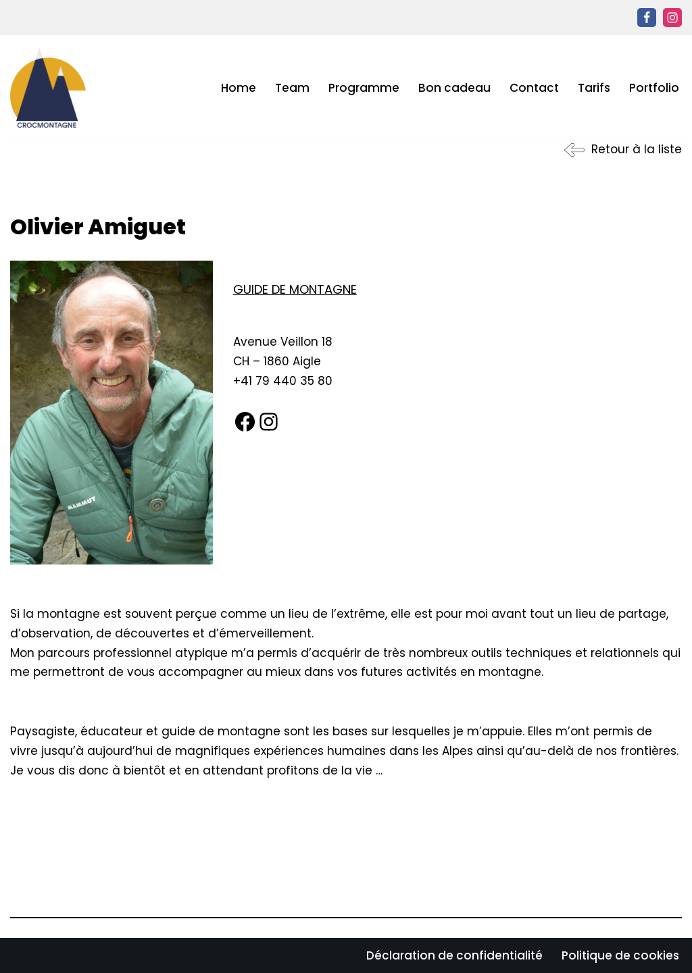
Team (292, 88)
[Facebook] (646, 17)
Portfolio (654, 88)
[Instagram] (672, 17)
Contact (534, 88)
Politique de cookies (620, 955)
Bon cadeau (454, 88)
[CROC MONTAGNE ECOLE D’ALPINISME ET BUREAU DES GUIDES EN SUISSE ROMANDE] (48, 87)
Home (238, 88)
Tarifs (594, 88)
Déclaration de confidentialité (454, 955)
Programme (363, 88)
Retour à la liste (636, 149)
